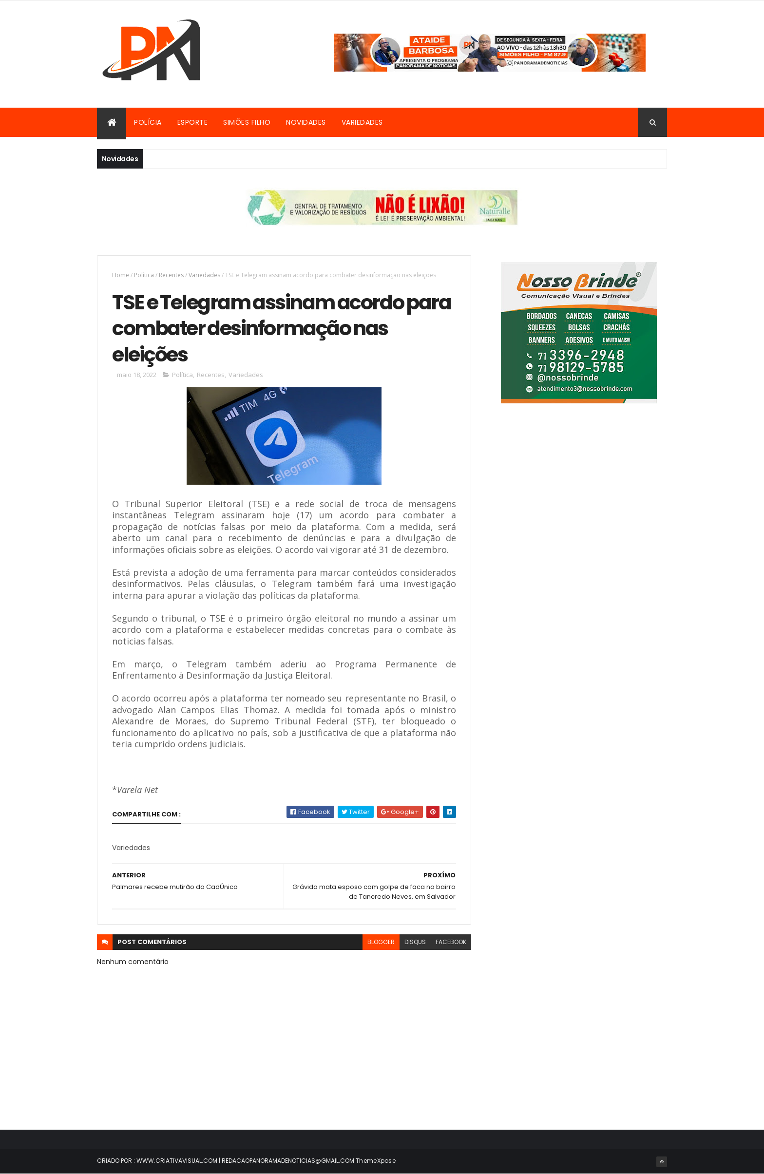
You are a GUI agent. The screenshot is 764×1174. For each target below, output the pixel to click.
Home (120, 275)
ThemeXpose (376, 1160)
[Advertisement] (578, 510)
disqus (415, 942)
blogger (381, 942)
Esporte (192, 122)
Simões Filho (246, 122)
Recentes (171, 275)
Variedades (362, 122)
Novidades (306, 122)
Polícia (148, 122)
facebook (451, 942)
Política (144, 275)
